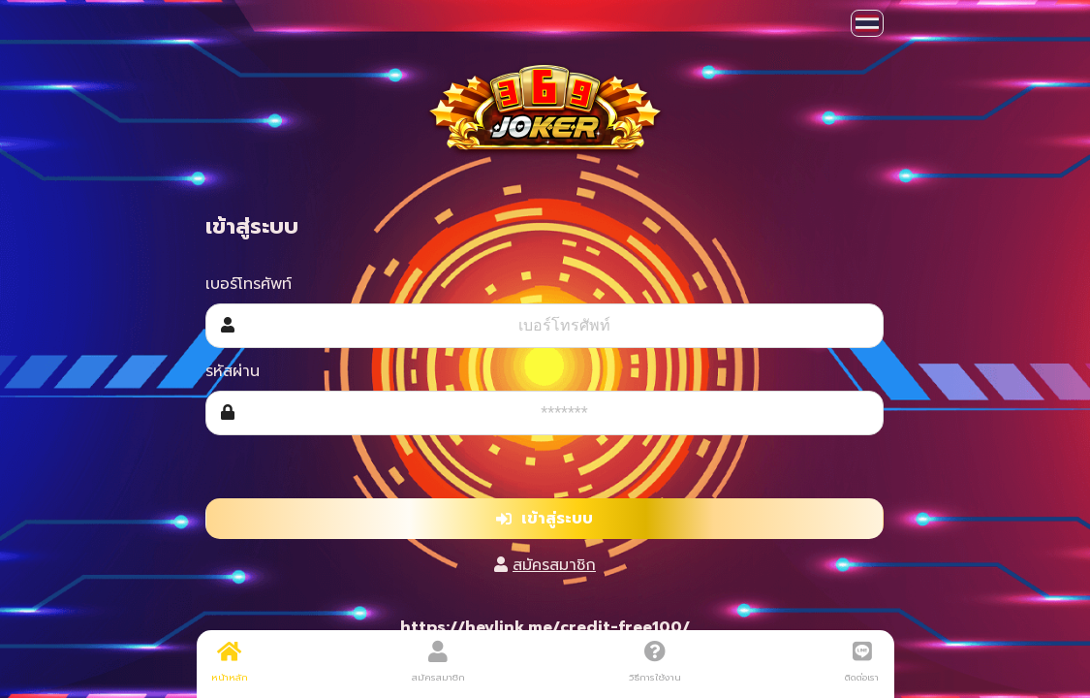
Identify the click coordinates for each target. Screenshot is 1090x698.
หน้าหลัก (229, 662)
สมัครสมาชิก (554, 565)
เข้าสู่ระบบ (544, 518)
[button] (867, 23)
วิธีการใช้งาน (655, 662)
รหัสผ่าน (232, 371)
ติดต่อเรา (862, 662)
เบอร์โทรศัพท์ (248, 284)
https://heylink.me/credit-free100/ (545, 627)
